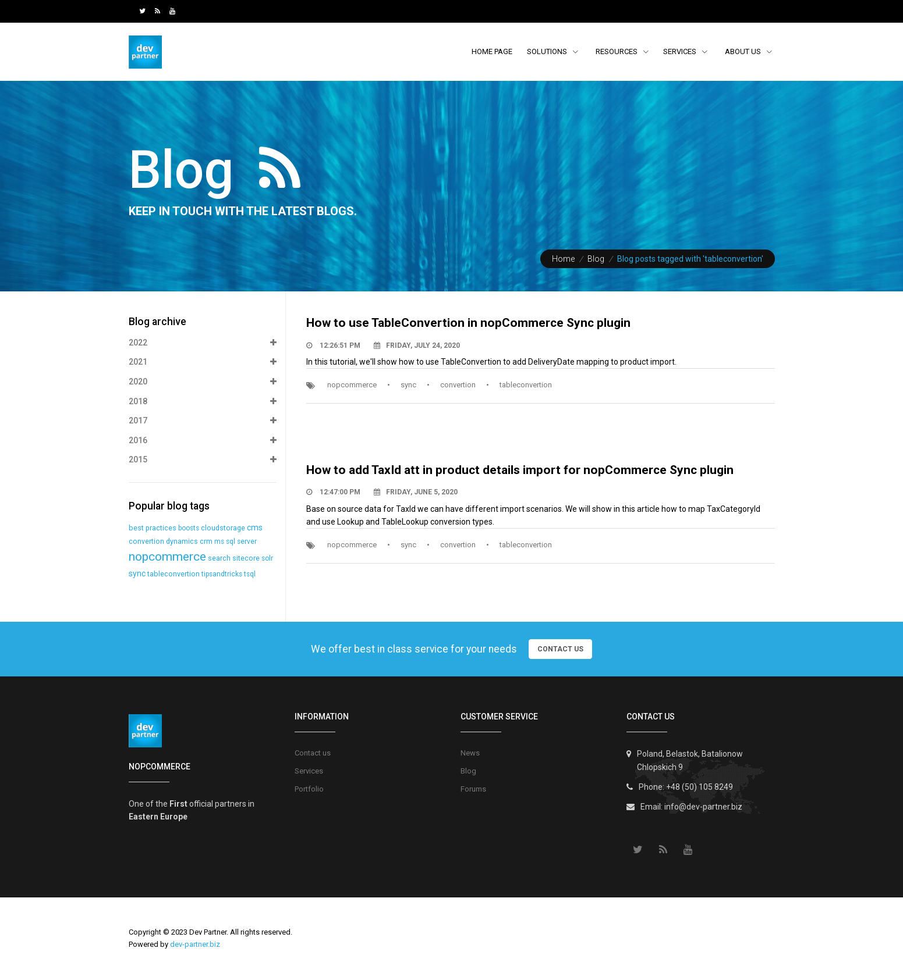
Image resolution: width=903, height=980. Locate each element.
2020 (203, 382)
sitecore (246, 558)
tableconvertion (526, 384)
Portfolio (309, 789)
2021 (203, 362)
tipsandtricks (221, 574)
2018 (203, 402)
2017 (203, 421)
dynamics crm (189, 541)
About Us (744, 51)
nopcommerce (352, 384)
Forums (473, 789)
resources (617, 51)
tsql (250, 574)
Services (685, 51)
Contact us (313, 753)
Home (563, 258)
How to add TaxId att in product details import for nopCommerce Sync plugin (520, 470)
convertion (458, 384)
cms (255, 527)
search (219, 558)
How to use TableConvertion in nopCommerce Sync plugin (468, 323)
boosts (188, 528)
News (470, 753)
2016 (203, 441)
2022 (203, 343)
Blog (595, 258)
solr (267, 558)
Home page (492, 51)
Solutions (552, 51)
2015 (203, 460)
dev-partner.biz (195, 944)
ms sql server (235, 541)
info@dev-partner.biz (703, 806)
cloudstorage (223, 527)
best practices (152, 527)
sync (408, 384)
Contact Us (560, 649)
